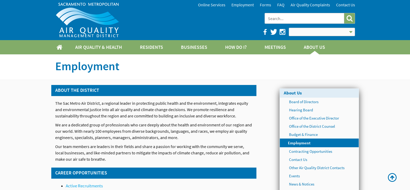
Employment (242, 4)
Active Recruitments (84, 186)
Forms (265, 4)
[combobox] (305, 18)
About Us (293, 93)
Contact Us (345, 4)
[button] (349, 18)
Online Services (211, 4)
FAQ (281, 4)
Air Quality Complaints (310, 4)
